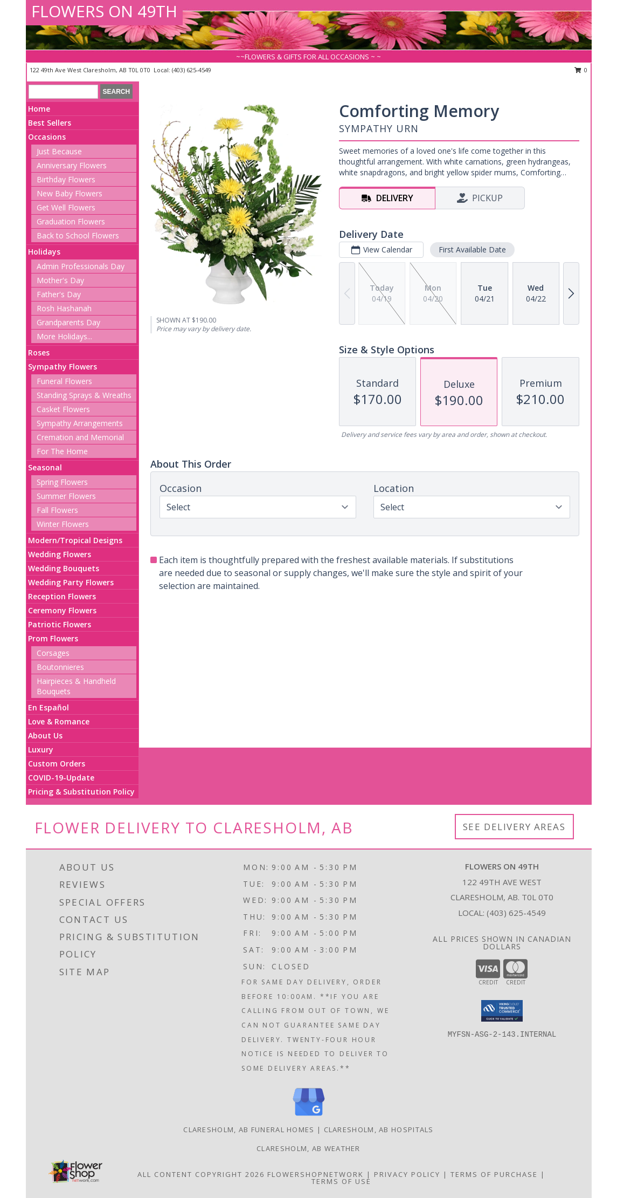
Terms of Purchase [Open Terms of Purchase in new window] (494, 1174)
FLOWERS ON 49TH (104, 11)
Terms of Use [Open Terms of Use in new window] (341, 1181)
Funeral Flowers (64, 381)
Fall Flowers (57, 510)
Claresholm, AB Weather (308, 1148)
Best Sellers (49, 123)
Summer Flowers (66, 496)
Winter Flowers (63, 524)
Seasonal (45, 467)
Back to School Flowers (78, 235)
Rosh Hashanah (64, 308)
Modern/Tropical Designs (75, 540)
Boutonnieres (60, 667)
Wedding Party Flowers (71, 582)
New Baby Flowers (69, 193)
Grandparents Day (68, 322)
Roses (39, 352)
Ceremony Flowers (62, 610)
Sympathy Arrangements (80, 423)
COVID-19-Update (61, 777)
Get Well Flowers (66, 207)
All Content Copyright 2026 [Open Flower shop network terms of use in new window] (201, 1174)
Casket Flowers (63, 409)
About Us (45, 735)
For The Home (62, 451)
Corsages (53, 653)
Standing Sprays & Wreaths (84, 395)
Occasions (47, 137)
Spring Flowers (62, 482)
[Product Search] (63, 92)
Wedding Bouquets (63, 568)
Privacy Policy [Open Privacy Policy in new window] (407, 1174)
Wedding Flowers (59, 554)
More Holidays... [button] (64, 336)
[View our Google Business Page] (309, 1116)
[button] (502, 1011)
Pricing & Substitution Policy (81, 791)
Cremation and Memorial (80, 437)
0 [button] (581, 70)
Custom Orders (56, 763)
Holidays (44, 252)
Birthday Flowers (66, 179)
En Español (48, 707)
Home (39, 109)
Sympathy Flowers (62, 366)
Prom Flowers (53, 638)
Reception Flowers (62, 596)
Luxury (40, 749)
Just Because (59, 151)
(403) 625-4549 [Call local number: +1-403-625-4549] (191, 70)
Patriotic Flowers (59, 624)
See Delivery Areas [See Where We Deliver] (514, 826)
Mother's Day (60, 280)
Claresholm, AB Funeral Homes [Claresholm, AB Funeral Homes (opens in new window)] (248, 1129)
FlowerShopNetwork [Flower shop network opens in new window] (315, 1174)
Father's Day (59, 294)
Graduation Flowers (71, 221)
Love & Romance (58, 721)
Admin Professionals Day (80, 266)
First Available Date (472, 249)
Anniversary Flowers (72, 165)
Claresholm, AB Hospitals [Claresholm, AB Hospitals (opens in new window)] (379, 1129)
